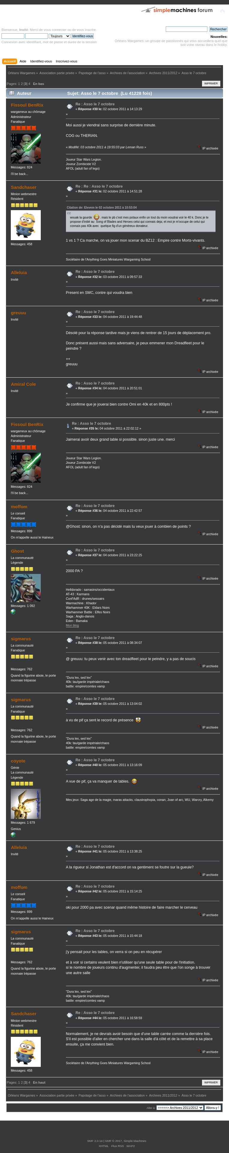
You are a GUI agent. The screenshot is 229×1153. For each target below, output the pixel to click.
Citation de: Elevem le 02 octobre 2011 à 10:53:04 (102, 207)
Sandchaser (23, 187)
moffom (19, 506)
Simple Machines (134, 1140)
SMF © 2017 (113, 1140)
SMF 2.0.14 (95, 1140)
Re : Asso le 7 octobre (95, 104)
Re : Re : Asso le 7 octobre (99, 186)
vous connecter (55, 30)
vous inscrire (86, 30)
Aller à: (151, 1107)
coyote (18, 760)
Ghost (17, 551)
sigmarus (21, 638)
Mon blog (72, 625)
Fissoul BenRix (27, 104)
